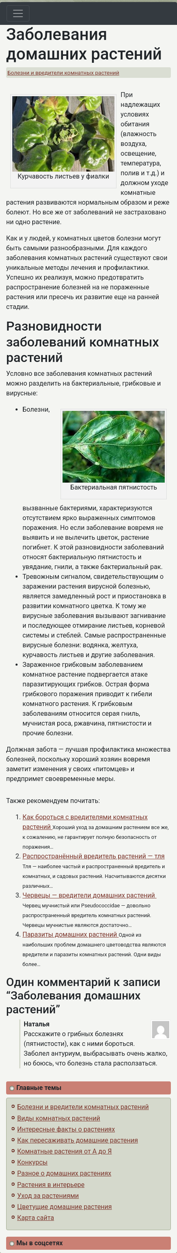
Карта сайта (35, 1218)
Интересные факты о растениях (66, 1129)
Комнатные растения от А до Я (64, 1151)
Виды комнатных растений (58, 1118)
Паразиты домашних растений (70, 934)
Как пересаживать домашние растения (77, 1140)
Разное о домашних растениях (64, 1173)
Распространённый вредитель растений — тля (93, 856)
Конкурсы (32, 1162)
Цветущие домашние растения (64, 1207)
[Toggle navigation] (18, 13)
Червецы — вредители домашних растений (89, 895)
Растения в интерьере (51, 1185)
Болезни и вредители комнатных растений (63, 72)
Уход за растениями (48, 1196)
